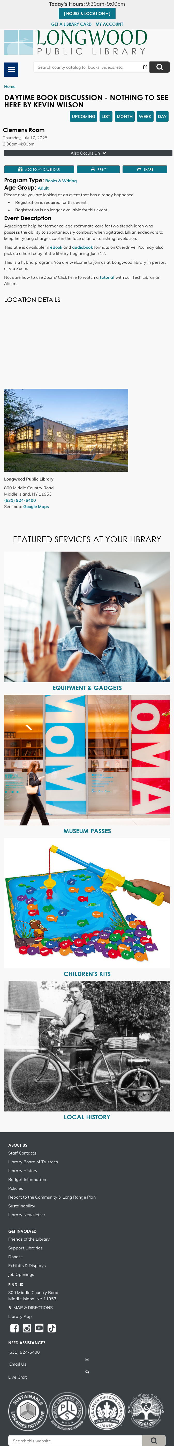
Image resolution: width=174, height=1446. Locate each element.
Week (145, 116)
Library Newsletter (26, 1214)
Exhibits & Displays (27, 1265)
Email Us (17, 1364)
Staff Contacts (22, 1153)
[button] (87, 4)
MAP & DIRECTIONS (33, 1307)
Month (125, 116)
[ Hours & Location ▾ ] (87, 13)
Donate (15, 1256)
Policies (15, 1188)
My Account (109, 24)
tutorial (107, 277)
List (106, 116)
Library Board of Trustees (33, 1161)
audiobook (82, 247)
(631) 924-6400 (20, 500)
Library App (20, 1316)
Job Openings (21, 1274)
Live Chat (17, 1377)
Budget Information (27, 1179)
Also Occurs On (89, 153)
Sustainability (21, 1205)
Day (162, 116)
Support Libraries (25, 1247)
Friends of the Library (29, 1239)
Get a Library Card (71, 24)
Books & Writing (61, 180)
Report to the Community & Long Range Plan (52, 1197)
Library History (23, 1170)
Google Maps (36, 506)
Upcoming (83, 116)
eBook (56, 247)
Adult (43, 188)
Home (10, 86)
